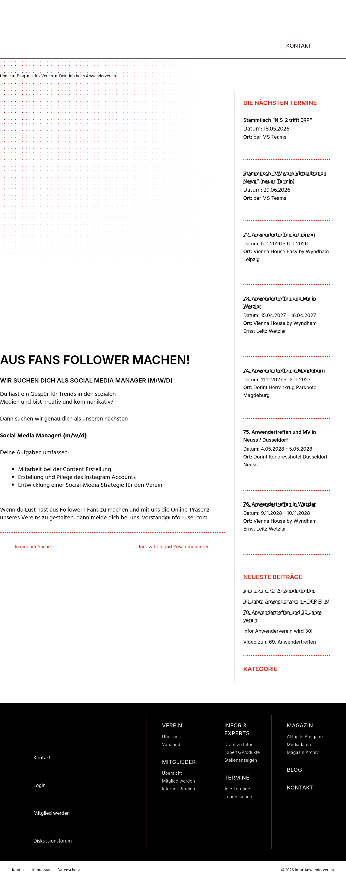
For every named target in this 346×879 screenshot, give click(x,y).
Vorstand (171, 744)
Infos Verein (42, 76)
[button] (330, 44)
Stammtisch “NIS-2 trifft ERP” (277, 120)
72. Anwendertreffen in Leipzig (279, 235)
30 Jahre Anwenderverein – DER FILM (286, 601)
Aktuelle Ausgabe (305, 736)
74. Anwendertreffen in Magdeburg (284, 370)
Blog (21, 76)
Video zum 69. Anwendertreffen (279, 642)
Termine (236, 777)
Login (39, 786)
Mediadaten (299, 744)
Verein (172, 725)
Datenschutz (69, 870)
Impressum (42, 870)
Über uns (171, 736)
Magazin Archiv (303, 752)
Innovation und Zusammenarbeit (174, 547)
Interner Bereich (178, 788)
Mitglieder (179, 762)
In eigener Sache (33, 547)
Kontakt (298, 46)
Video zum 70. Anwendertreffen (279, 591)
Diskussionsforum (52, 841)
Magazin (300, 725)
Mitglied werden (51, 813)
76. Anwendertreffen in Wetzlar (279, 504)
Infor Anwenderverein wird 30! (278, 631)
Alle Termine (237, 788)
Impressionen (238, 796)
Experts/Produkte (242, 752)
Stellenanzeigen (240, 760)
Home (5, 76)
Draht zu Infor (238, 744)
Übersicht (172, 773)
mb (276, 44)
